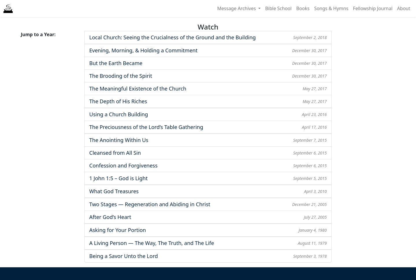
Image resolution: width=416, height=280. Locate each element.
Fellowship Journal (373, 8)
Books (302, 8)
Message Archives (237, 8)
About (403, 8)
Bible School (278, 8)
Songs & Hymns (331, 8)
